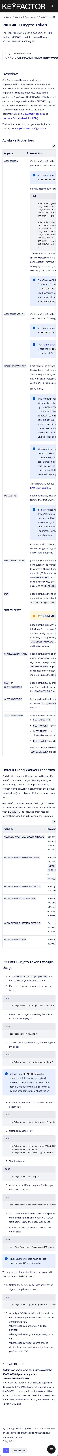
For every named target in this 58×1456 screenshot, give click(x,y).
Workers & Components (25, 17)
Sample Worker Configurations (30, 128)
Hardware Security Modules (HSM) (20, 118)
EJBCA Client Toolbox (33, 113)
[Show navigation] (51, 1449)
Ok (6, 1450)
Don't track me (19, 1450)
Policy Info (8, 1441)
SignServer (6, 17)
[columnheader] (16, 153)
